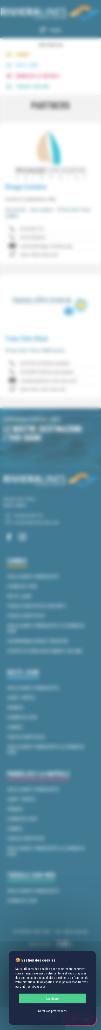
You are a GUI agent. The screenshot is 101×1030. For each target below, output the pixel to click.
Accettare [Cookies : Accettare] (52, 998)
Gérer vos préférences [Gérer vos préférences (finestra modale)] (52, 1011)
